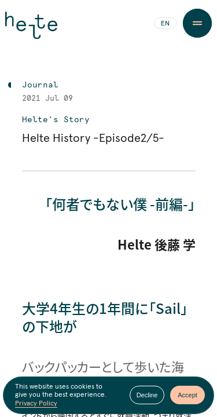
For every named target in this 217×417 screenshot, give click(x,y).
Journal (40, 85)
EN (165, 23)
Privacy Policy (36, 404)
